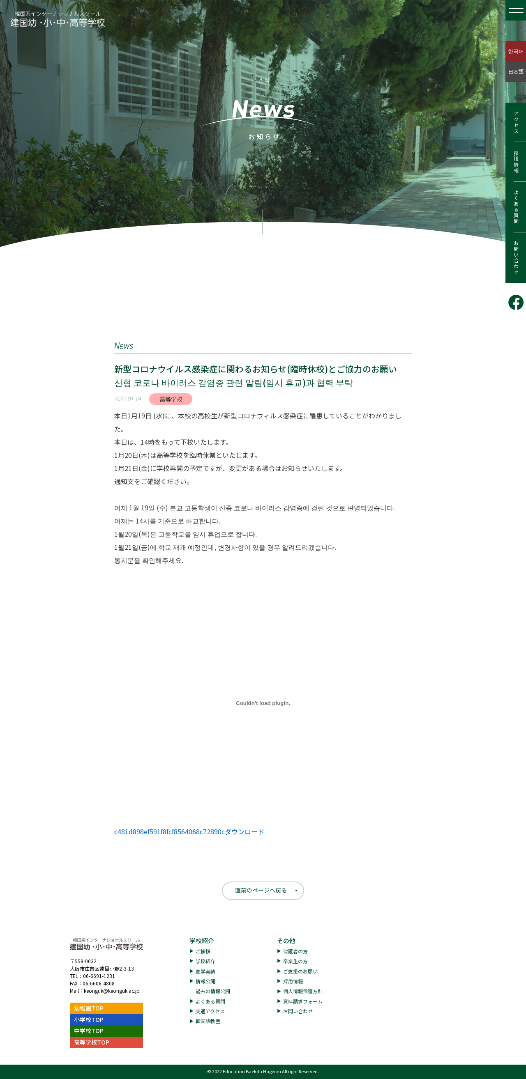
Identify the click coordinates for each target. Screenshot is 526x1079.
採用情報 (515, 161)
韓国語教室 (208, 1020)
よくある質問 (515, 207)
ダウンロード (244, 831)
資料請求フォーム (303, 1001)
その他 (286, 940)
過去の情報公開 (213, 990)
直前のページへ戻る (261, 890)
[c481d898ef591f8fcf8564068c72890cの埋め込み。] (263, 703)
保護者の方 (295, 951)
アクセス (515, 122)
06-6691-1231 (99, 975)
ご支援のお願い (300, 971)
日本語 (516, 72)
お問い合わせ (515, 258)
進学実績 (205, 971)
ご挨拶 (203, 951)
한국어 (516, 51)
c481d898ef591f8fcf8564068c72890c (169, 831)
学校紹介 (201, 940)
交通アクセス (210, 1011)
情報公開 (205, 981)
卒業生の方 (295, 960)
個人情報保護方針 (303, 990)
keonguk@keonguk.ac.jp (112, 990)
